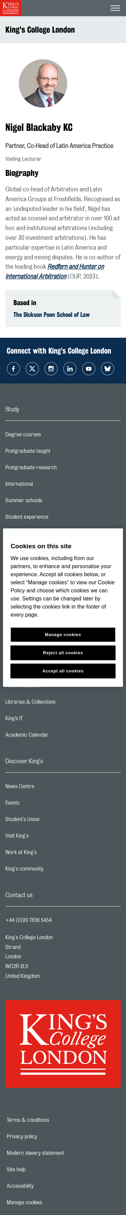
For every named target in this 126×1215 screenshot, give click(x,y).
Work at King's (47, 854)
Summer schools (50, 502)
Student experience (53, 518)
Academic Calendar (53, 736)
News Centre (46, 788)
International (45, 485)
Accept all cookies (63, 670)
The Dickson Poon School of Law (51, 314)
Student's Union (49, 821)
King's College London (40, 29)
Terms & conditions (51, 1120)
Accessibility (43, 1186)
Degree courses (49, 436)
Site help (39, 1169)
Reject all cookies (63, 652)
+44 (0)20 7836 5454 (28, 920)
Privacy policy (45, 1136)
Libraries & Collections (57, 703)
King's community (51, 870)
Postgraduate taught (54, 452)
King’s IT (40, 720)
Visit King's (43, 837)
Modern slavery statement (59, 1153)
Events (39, 804)
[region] (63, 607)
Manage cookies (47, 1202)
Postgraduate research (57, 469)
